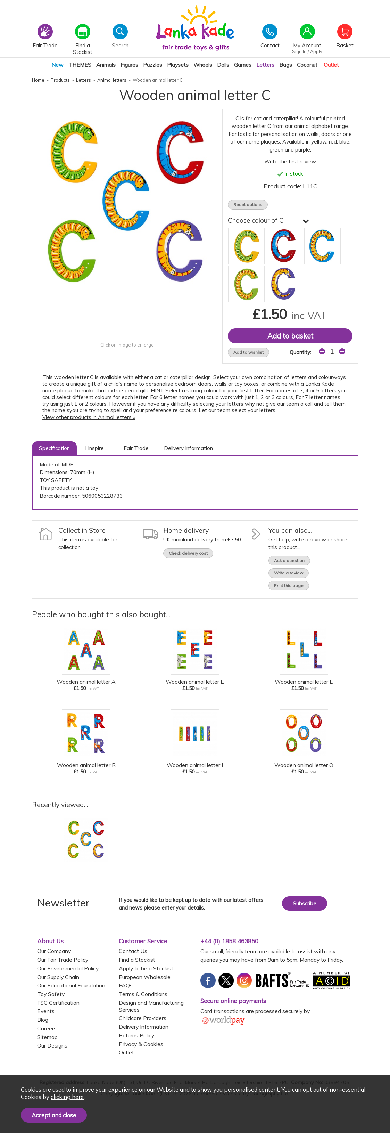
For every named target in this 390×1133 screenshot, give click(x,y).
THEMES (79, 64)
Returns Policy (136, 1035)
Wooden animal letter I (195, 764)
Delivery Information (188, 448)
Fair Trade (136, 448)
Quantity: (300, 352)
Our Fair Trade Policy (62, 959)
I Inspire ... (96, 448)
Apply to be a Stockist (146, 968)
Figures (129, 64)
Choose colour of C (268, 220)
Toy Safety (51, 994)
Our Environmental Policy (68, 968)
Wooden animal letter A (86, 681)
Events (46, 1011)
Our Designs (52, 1045)
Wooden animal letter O (303, 764)
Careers (47, 1028)
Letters (265, 64)
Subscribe (304, 903)
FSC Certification (58, 1002)
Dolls (223, 64)
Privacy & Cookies (141, 1044)
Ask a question (289, 560)
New (57, 64)
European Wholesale (145, 976)
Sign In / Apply (307, 51)
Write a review (288, 573)
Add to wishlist (248, 352)
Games (242, 64)
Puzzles (152, 64)
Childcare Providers (142, 1017)
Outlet (331, 64)
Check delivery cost (188, 553)
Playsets (178, 64)
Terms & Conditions (143, 994)
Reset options (247, 204)
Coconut (307, 64)
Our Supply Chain (58, 976)
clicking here (67, 1096)
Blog (42, 1019)
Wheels (202, 64)
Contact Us (133, 950)
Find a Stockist (137, 959)
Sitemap (47, 1037)
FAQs (126, 985)
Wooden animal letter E (195, 681)
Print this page (289, 585)
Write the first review (290, 161)
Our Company (54, 950)
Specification (54, 448)
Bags (285, 64)
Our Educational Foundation (71, 985)
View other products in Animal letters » (88, 417)
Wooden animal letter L (304, 681)
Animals (106, 64)
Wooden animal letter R (86, 764)
